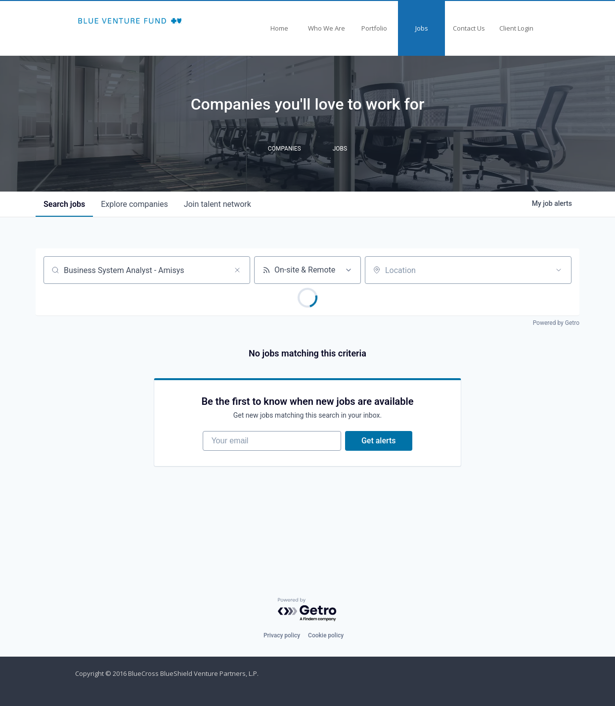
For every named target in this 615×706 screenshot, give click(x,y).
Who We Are (326, 28)
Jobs (421, 28)
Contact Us (469, 28)
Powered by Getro (556, 322)
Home (279, 28)
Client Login (516, 28)
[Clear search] (237, 270)
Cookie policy (326, 635)
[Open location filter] (559, 270)
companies (134, 204)
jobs (64, 204)
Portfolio (374, 28)
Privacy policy (282, 635)
